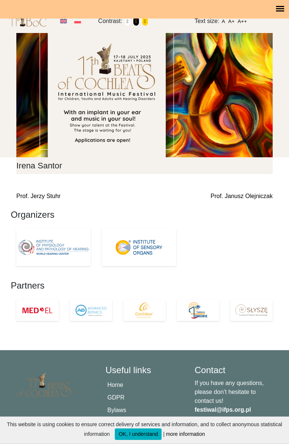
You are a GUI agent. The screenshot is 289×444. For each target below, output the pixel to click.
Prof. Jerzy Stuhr (38, 196)
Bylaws (116, 410)
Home (115, 385)
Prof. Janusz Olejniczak (242, 196)
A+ (231, 21)
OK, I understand (138, 434)
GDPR (115, 397)
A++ (242, 21)
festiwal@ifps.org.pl (223, 410)
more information (185, 434)
